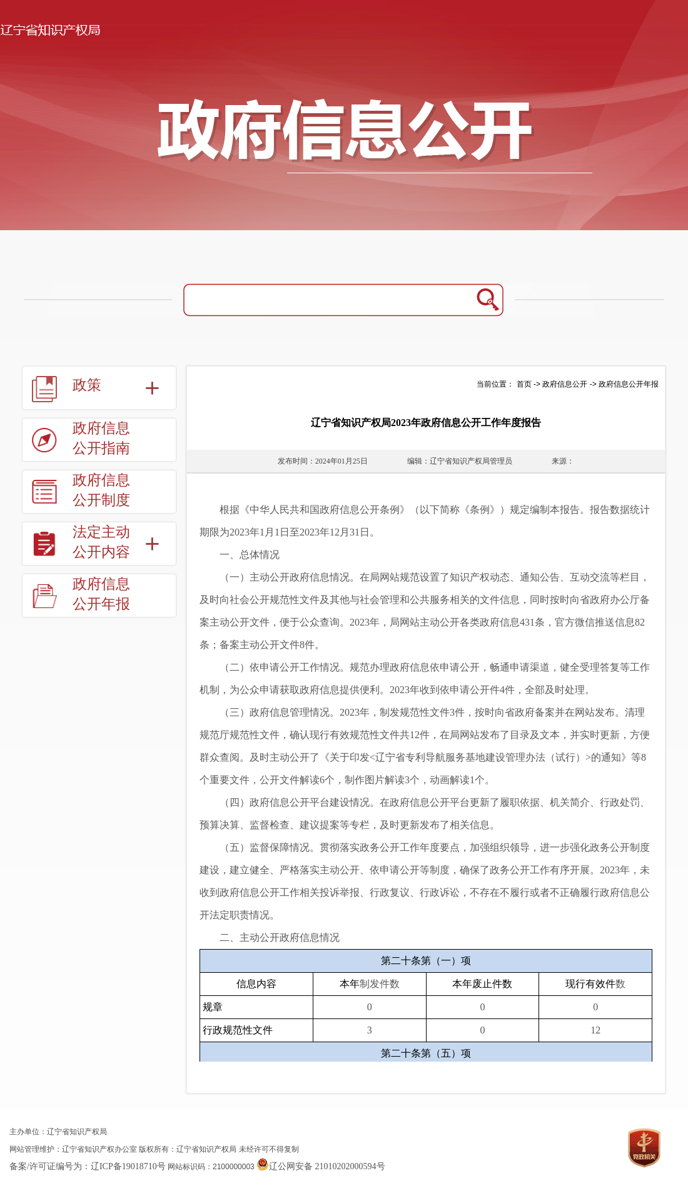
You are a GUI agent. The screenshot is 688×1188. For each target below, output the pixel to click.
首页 (524, 384)
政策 (87, 385)
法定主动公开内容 (101, 542)
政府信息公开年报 (101, 594)
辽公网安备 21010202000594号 (320, 1166)
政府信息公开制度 (101, 490)
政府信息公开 (564, 384)
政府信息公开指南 (101, 438)
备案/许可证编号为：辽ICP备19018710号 (87, 1166)
